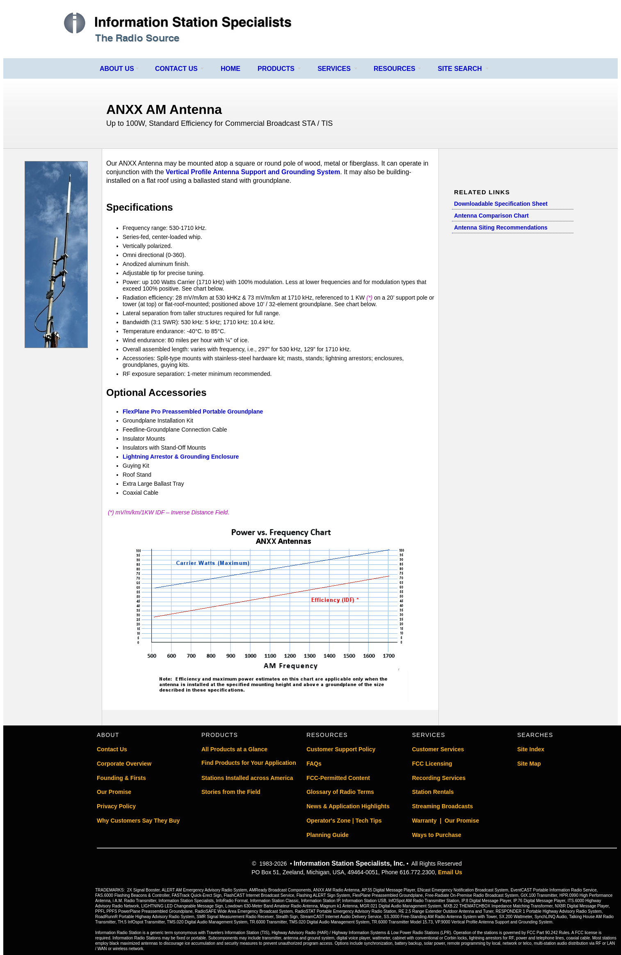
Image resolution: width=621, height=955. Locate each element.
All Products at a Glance (234, 749)
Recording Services (439, 778)
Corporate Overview (124, 763)
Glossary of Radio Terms (340, 792)
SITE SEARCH (460, 68)
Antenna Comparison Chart (491, 215)
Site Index (530, 749)
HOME (230, 68)
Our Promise (114, 792)
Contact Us (112, 749)
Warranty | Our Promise (445, 820)
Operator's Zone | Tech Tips (343, 820)
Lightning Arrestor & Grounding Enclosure (181, 456)
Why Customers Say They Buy (138, 820)
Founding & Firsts (121, 778)
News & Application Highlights (348, 806)
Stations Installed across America (247, 778)
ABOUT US (117, 68)
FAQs (314, 763)
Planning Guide (327, 835)
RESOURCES (394, 68)
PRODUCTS (276, 68)
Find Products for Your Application (248, 762)
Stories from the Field (230, 792)
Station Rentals (433, 792)
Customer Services (438, 749)
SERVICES (334, 68)
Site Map (529, 763)
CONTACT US (176, 68)
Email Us (450, 872)
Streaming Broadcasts (442, 806)
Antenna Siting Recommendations (501, 227)
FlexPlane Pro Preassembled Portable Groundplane (193, 411)
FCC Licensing (432, 763)
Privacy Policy (116, 806)
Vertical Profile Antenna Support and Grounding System (253, 171)
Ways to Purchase (436, 835)
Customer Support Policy (340, 749)
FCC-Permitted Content (338, 778)
